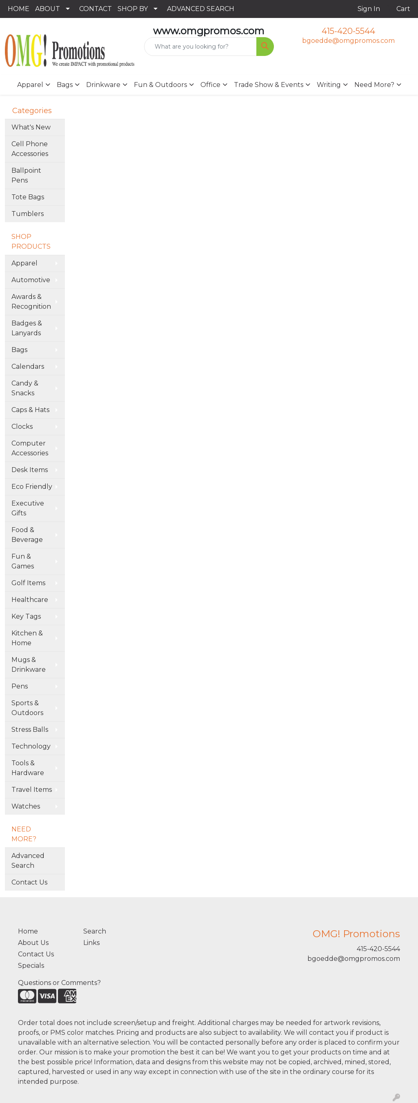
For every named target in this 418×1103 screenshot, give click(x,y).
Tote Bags (27, 197)
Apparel (30, 85)
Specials (31, 965)
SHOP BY (133, 9)
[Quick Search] (200, 46)
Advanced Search (27, 860)
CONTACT (95, 9)
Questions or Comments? (59, 983)
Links (91, 943)
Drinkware (103, 85)
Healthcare (29, 600)
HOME (18, 9)
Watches (25, 806)
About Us (33, 943)
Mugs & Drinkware (28, 664)
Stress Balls (29, 729)
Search (94, 931)
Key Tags (26, 616)
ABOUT (47, 9)
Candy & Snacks (24, 388)
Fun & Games (22, 561)
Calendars (27, 366)
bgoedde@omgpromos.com (348, 41)
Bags (65, 85)
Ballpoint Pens (26, 175)
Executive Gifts (27, 508)
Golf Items (28, 583)
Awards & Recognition (31, 301)
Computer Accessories (29, 448)
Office (210, 85)
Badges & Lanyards (26, 328)
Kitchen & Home (27, 638)
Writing (329, 85)
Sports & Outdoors (27, 708)
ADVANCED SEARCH (200, 9)
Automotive (30, 280)
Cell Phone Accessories (29, 149)
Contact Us (29, 882)
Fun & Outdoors (160, 85)
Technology (31, 746)
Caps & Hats (30, 410)
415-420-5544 (348, 31)
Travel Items (31, 789)
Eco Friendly (31, 486)
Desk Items (29, 470)
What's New (31, 127)
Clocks (22, 426)
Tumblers (27, 214)
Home (28, 931)
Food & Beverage (27, 535)
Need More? (374, 85)
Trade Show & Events (268, 85)
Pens (19, 686)
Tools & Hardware (27, 768)
